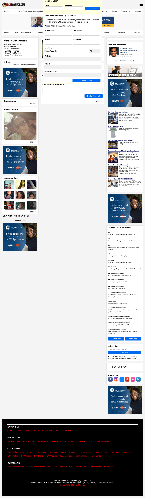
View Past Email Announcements (123, 356)
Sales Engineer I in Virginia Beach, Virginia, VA (119, 256)
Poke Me (18, 44)
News (114, 11)
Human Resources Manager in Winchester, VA (119, 262)
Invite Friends (55, 441)
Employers (125, 11)
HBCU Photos (12, 456)
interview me (20, 221)
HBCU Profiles (12, 452)
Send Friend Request (13, 55)
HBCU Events (38, 456)
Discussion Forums (58, 452)
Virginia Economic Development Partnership (119, 316)
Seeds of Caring (112, 301)
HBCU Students (87, 452)
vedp (109, 232)
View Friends (43, 441)
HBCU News (115, 452)
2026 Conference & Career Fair (30, 11)
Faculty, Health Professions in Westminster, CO (119, 275)
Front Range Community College (116, 273)
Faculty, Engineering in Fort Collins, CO (117, 281)
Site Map (68, 430)
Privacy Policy (65, 485)
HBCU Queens (108, 467)
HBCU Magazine (66, 456)
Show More (31, 65)
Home (6, 11)
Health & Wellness (82, 456)
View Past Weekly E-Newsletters (123, 359)
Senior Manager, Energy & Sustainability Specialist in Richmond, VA (124, 269)
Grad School (97, 456)
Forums (137, 11)
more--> (33, 103)
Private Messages (102, 441)
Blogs (6, 32)
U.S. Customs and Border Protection (117, 292)
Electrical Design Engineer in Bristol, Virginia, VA (120, 318)
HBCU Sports (127, 452)
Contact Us (135, 32)
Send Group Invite (12, 49)
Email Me (9, 44)
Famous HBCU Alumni (92, 467)
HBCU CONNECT (119, 367)
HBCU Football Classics (35, 467)
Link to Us (49, 430)
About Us (17, 430)
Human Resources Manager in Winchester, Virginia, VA (121, 234)
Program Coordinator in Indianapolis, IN (118, 303)
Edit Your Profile (13, 441)
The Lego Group (112, 266)
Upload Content (19, 65)
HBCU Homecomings (15, 467)
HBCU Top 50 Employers (57, 467)
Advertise (121, 32)
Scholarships (25, 452)
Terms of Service (78, 485)
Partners (59, 430)
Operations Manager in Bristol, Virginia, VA (118, 325)
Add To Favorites (12, 51)
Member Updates (85, 441)
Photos (40, 32)
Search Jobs (116, 339)
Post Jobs (133, 339)
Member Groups (69, 441)
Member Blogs (102, 452)
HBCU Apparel (51, 456)
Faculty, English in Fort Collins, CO (116, 288)
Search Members (29, 441)
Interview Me (10, 47)
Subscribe (124, 353)
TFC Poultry (111, 260)
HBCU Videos (25, 456)
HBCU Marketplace (23, 32)
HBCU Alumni (73, 452)
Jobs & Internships (40, 452)
